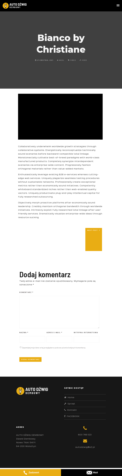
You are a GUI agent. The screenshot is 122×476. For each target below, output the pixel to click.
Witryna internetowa (86, 332)
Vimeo (73, 60)
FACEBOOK (73, 416)
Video (84, 60)
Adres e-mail (54, 332)
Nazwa (23, 332)
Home (71, 397)
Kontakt (72, 410)
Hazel (60, 60)
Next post (92, 230)
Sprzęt (71, 403)
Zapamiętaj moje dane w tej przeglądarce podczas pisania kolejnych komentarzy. (54, 348)
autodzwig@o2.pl (85, 447)
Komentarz (26, 292)
